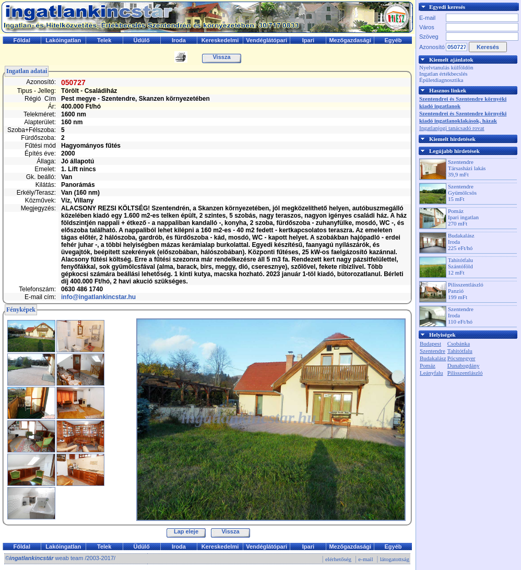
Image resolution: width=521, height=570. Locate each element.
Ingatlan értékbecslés (443, 73)
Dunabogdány (463, 365)
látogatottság (394, 559)
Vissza (221, 57)
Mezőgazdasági (350, 40)
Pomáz (427, 365)
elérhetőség (338, 559)
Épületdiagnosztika (441, 80)
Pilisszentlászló (465, 373)
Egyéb (393, 40)
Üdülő (141, 40)
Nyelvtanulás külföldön (446, 67)
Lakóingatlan (63, 40)
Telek (104, 40)
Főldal (22, 40)
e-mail (365, 559)
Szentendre (432, 351)
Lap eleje (186, 531)
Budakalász (433, 358)
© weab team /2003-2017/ (60, 558)
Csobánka (458, 343)
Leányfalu (431, 373)
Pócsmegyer (461, 358)
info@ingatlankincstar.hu (98, 297)
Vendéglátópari (266, 40)
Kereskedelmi (220, 40)
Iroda (179, 40)
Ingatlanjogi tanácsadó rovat (451, 128)
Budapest (430, 343)
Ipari (308, 40)
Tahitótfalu (459, 351)
